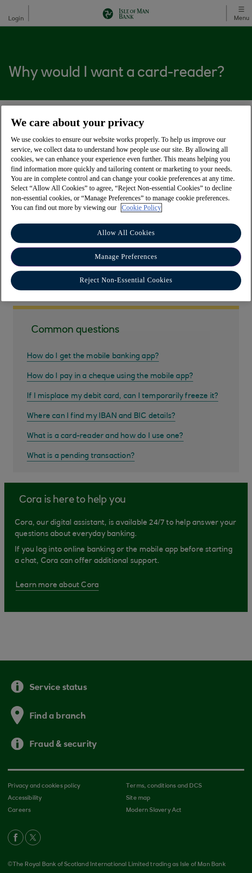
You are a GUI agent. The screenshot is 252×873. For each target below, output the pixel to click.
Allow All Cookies (126, 233)
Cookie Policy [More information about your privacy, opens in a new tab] (141, 207)
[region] (126, 203)
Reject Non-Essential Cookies (126, 280)
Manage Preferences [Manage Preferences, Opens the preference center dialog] (126, 256)
